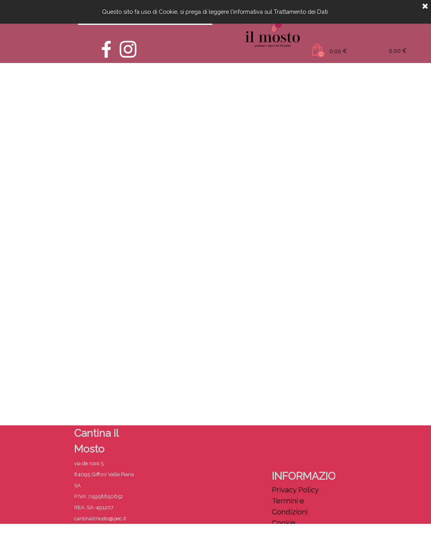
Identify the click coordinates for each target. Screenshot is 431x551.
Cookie (283, 522)
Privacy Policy (295, 489)
